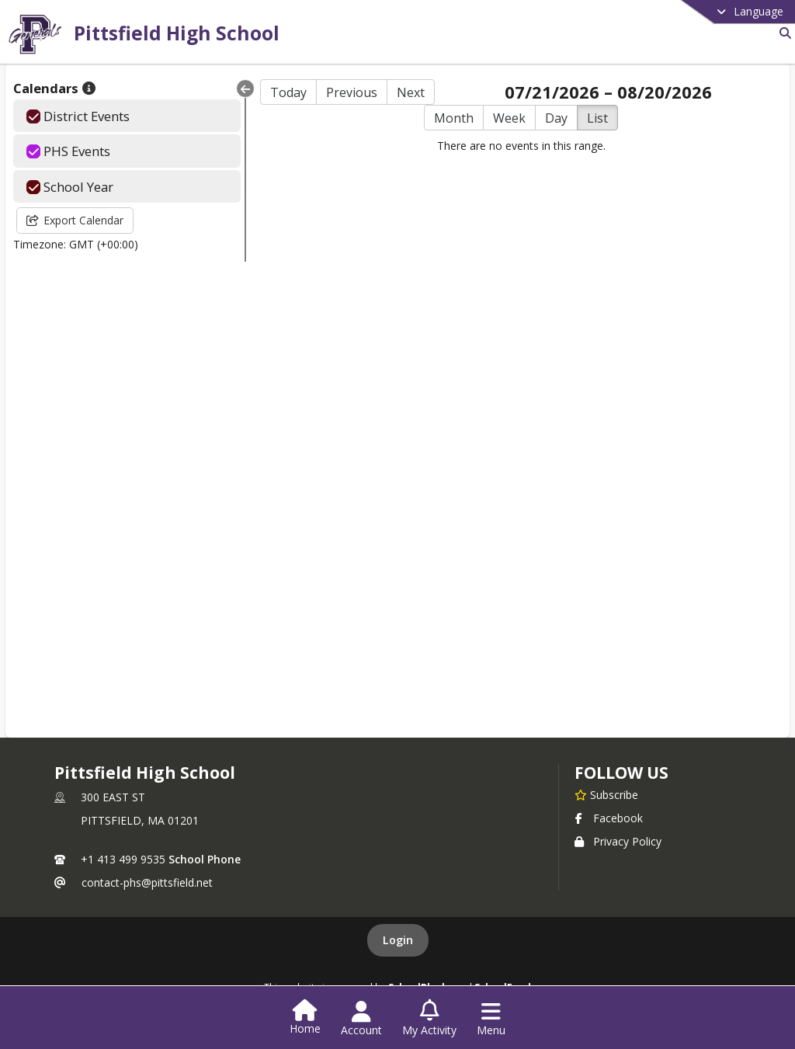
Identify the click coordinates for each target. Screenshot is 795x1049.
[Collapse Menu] (245, 88)
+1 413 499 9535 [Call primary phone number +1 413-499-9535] (123, 859)
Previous (351, 92)
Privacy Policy (618, 841)
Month (454, 118)
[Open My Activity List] (429, 1018)
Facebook (609, 818)
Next (411, 92)
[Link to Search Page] (782, 33)
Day (556, 118)
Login (398, 940)
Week (509, 118)
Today (288, 92)
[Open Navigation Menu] (491, 1018)
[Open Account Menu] (361, 1018)
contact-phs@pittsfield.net (147, 882)
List (597, 118)
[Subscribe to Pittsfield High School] (606, 794)
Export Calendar (74, 220)
